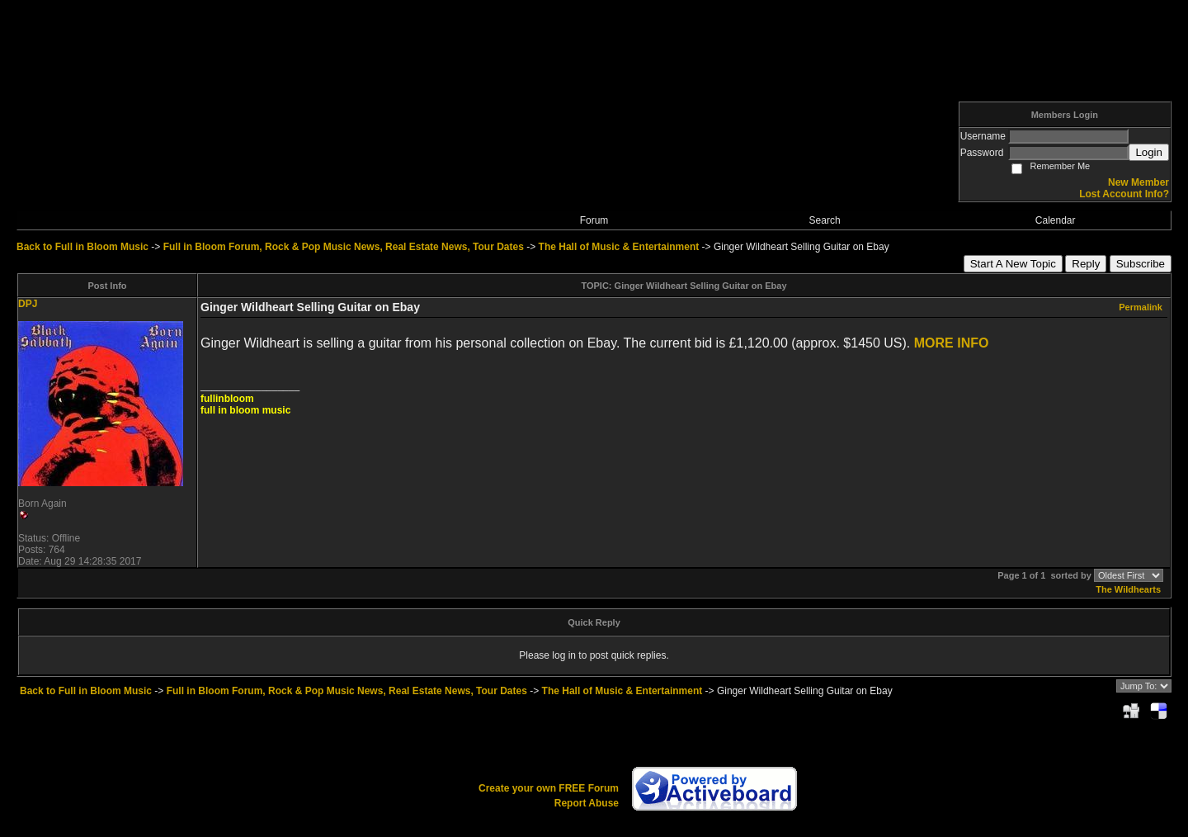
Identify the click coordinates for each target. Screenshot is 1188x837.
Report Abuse (586, 803)
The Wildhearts (1128, 589)
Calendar (1055, 220)
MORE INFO (951, 343)
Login (1148, 152)
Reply (1086, 264)
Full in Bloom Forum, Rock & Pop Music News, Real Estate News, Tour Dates (343, 247)
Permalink (1140, 307)
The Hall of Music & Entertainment (619, 247)
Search (825, 220)
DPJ (27, 304)
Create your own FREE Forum (548, 788)
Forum (594, 220)
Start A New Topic (1013, 264)
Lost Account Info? (1124, 194)
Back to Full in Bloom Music (82, 247)
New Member (1138, 182)
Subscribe (1140, 264)
